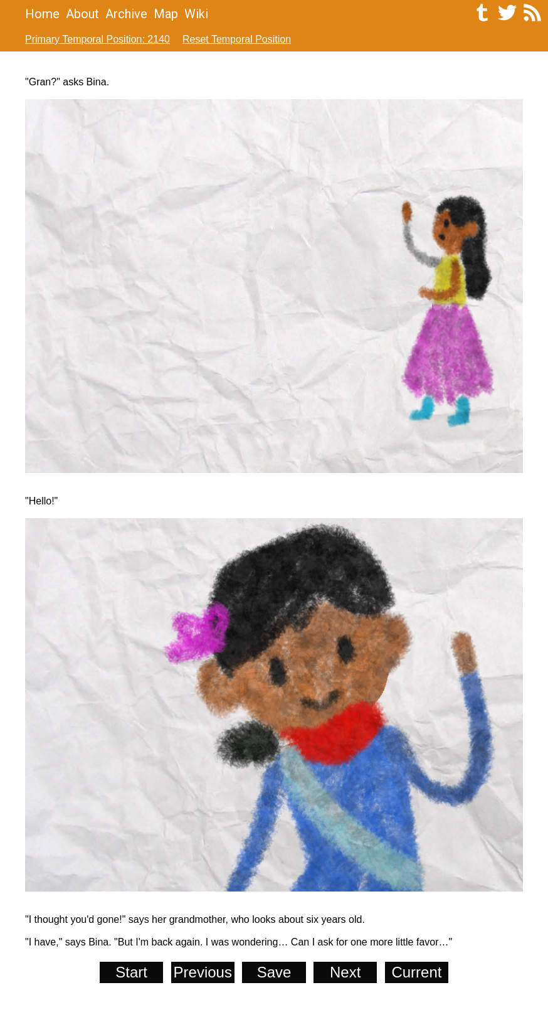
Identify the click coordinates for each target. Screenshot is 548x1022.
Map (166, 13)
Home (42, 13)
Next (345, 972)
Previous (203, 972)
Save (274, 972)
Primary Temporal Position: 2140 (97, 39)
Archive (126, 13)
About (82, 13)
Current (416, 972)
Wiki (196, 13)
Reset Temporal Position (236, 39)
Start (131, 972)
